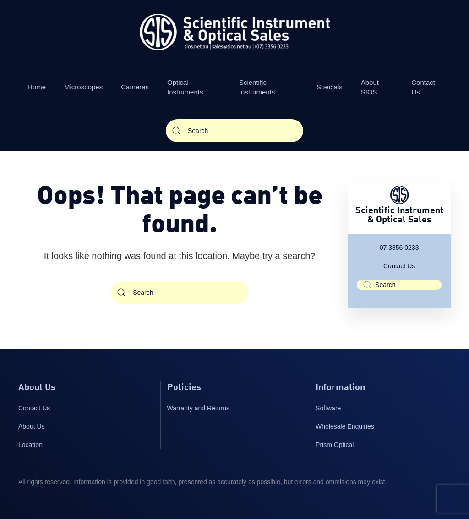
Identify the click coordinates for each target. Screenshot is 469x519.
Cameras (135, 87)
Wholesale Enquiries (345, 426)
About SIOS (370, 87)
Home (36, 87)
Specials (329, 87)
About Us (31, 426)
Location (30, 444)
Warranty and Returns (198, 408)
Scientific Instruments (257, 87)
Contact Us (423, 87)
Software (328, 408)
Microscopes (83, 87)
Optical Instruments (185, 87)
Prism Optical (335, 444)
